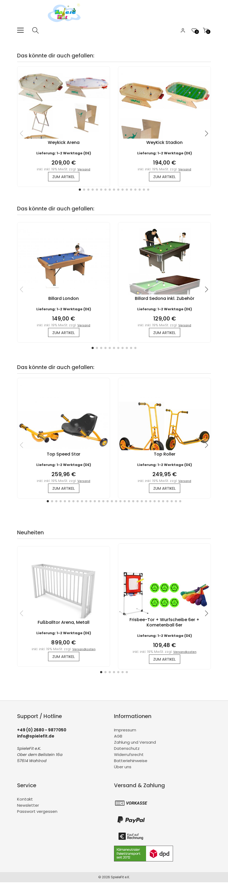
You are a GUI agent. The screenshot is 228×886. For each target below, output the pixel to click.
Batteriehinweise (130, 764)
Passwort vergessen (37, 815)
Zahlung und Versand (135, 746)
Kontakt (25, 803)
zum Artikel (63, 177)
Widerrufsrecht (129, 758)
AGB (118, 740)
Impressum (125, 733)
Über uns (122, 770)
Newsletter (28, 809)
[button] (80, 190)
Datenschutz (127, 752)
